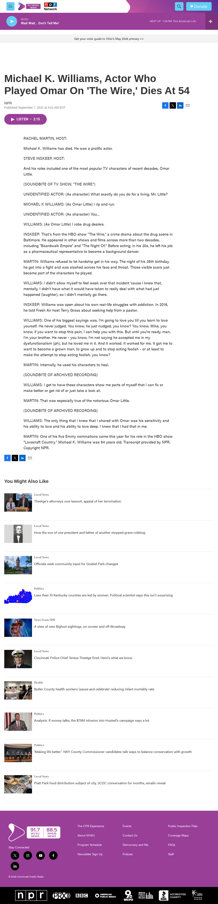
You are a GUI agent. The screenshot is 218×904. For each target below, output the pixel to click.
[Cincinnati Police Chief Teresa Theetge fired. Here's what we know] (18, 659)
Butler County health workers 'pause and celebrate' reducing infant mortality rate (94, 689)
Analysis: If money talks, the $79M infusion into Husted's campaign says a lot (91, 720)
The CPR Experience (90, 826)
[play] (11, 21)
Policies (128, 854)
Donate (200, 6)
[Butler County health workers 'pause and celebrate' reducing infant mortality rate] (18, 690)
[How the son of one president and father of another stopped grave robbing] (18, 534)
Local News (41, 495)
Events (127, 826)
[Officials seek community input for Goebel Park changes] (18, 565)
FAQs (171, 844)
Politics (39, 588)
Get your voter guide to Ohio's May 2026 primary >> (109, 38)
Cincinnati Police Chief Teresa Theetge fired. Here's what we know (83, 657)
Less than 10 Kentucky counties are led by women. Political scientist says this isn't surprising (103, 595)
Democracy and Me (135, 844)
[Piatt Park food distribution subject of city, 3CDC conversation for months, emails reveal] (18, 784)
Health (38, 682)
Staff (171, 854)
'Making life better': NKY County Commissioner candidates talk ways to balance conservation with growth (113, 751)
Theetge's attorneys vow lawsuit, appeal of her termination (77, 501)
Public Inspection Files (183, 826)
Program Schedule (89, 844)
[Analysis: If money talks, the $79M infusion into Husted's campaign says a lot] (18, 722)
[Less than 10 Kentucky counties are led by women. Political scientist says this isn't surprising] (18, 596)
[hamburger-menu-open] (10, 6)
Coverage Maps (178, 835)
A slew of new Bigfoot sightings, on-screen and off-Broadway (79, 626)
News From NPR (44, 620)
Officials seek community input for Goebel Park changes (76, 563)
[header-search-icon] (179, 6)
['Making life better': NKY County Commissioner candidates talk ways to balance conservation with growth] (18, 753)
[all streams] (211, 21)
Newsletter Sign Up (90, 854)
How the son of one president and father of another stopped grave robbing (89, 532)
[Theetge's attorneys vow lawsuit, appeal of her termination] (18, 502)
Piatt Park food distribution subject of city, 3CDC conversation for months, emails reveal (100, 782)
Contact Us (130, 835)
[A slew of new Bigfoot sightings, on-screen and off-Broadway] (18, 628)
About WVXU (86, 835)
